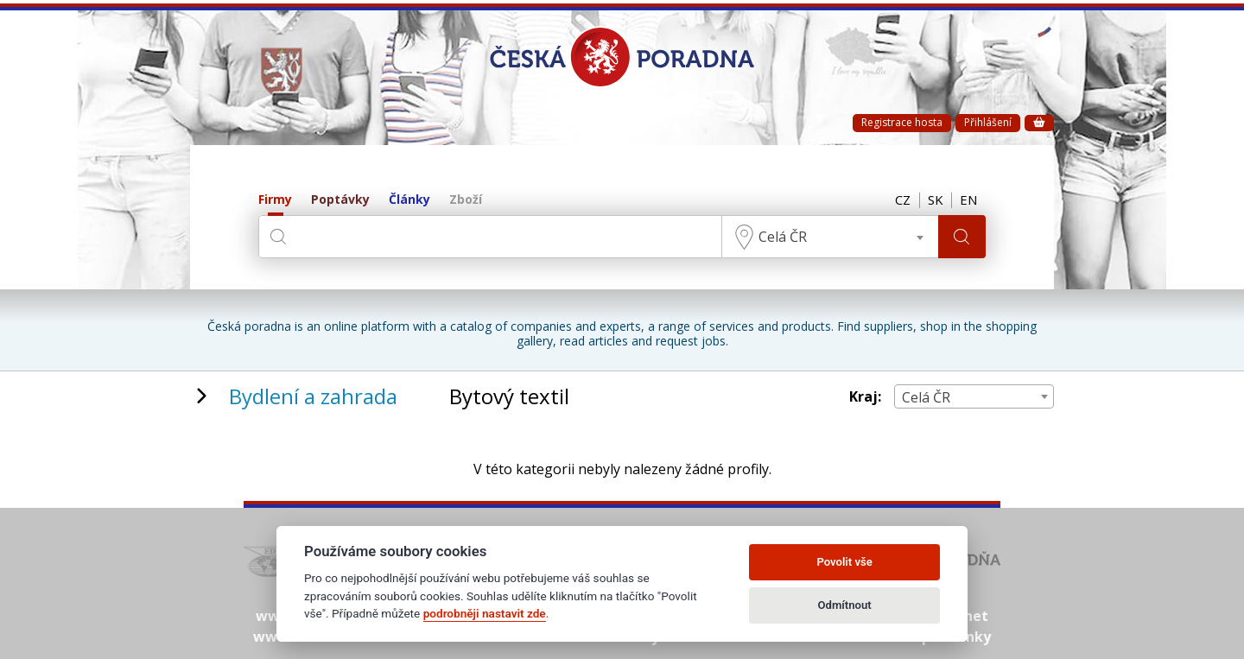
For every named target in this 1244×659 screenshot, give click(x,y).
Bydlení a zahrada (313, 396)
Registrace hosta (902, 122)
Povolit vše (844, 561)
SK (934, 200)
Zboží (465, 200)
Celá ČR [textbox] (782, 236)
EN (968, 200)
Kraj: (865, 397)
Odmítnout (845, 605)
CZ (900, 200)
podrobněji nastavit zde (484, 613)
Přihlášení (988, 122)
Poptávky (340, 200)
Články (409, 200)
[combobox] (829, 236)
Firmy (275, 200)
